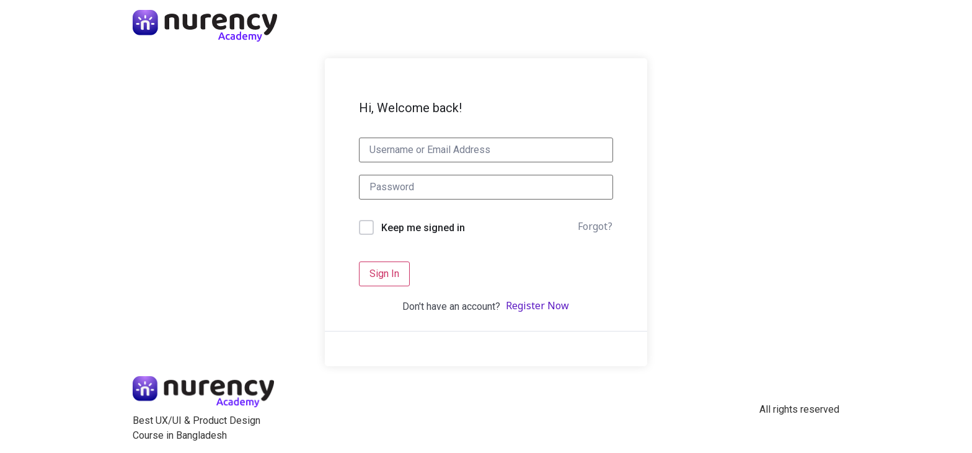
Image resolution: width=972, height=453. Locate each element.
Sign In (384, 273)
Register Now (537, 307)
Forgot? (595, 227)
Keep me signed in (423, 228)
